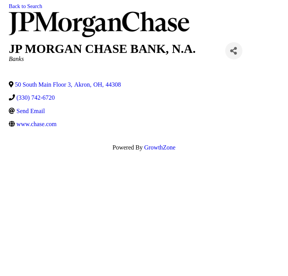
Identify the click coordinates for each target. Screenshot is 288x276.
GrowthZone (159, 147)
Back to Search (25, 6)
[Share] (233, 50)
